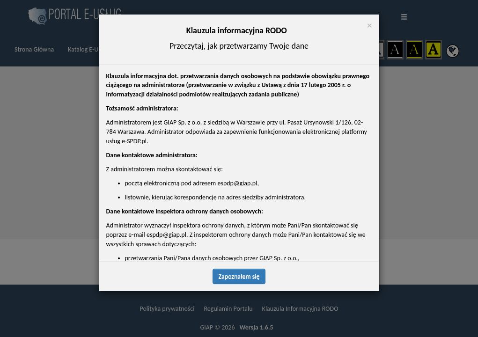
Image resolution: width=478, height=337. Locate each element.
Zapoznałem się (239, 276)
